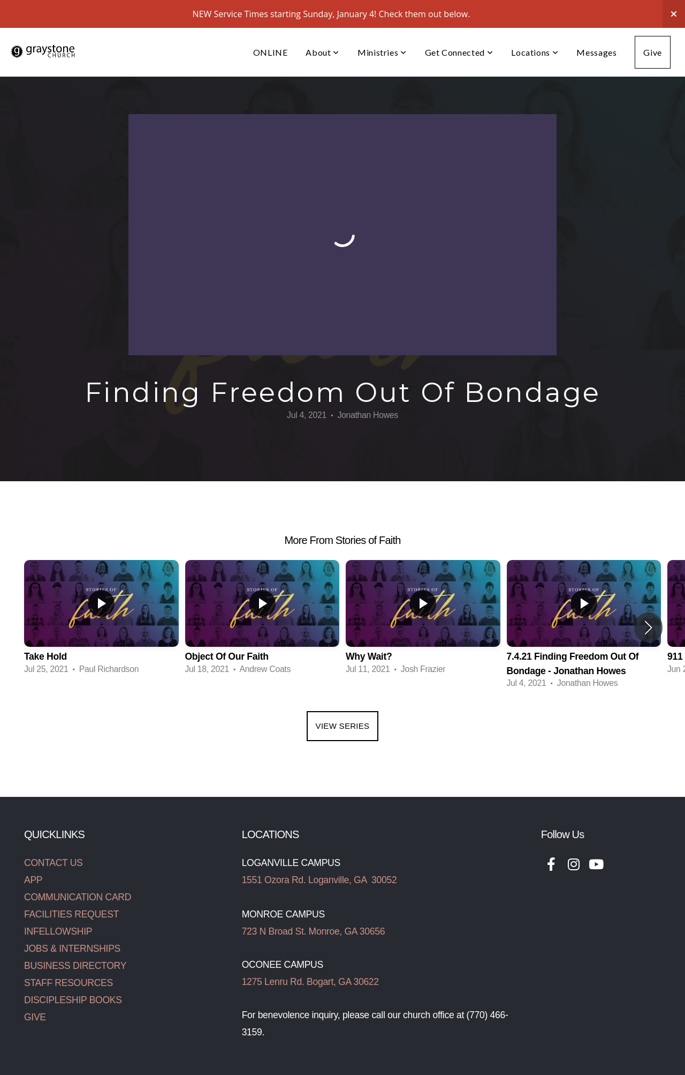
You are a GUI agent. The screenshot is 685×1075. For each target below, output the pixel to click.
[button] (648, 627)
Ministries (382, 52)
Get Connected (459, 52)
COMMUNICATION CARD (77, 897)
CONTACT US (53, 862)
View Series (343, 725)
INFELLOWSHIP (58, 931)
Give (652, 52)
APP (33, 880)
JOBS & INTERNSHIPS (72, 948)
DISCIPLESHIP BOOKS (73, 1000)
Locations (534, 52)
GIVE (35, 1017)
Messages (596, 52)
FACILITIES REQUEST (71, 914)
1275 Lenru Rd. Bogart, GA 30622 (310, 981)
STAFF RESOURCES (68, 982)
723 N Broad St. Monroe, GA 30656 (313, 931)
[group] (101, 620)
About (322, 52)
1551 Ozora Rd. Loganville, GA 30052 (319, 880)
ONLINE (270, 52)
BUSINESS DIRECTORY (75, 965)
